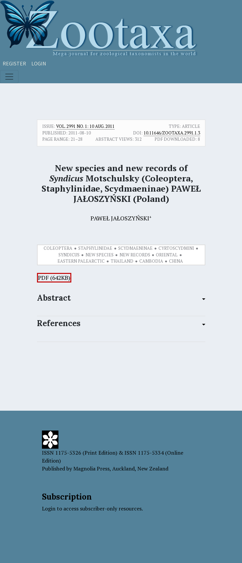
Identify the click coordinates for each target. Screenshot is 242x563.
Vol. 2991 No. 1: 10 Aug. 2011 (85, 126)
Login (38, 63)
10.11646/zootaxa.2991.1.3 (172, 133)
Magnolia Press (91, 468)
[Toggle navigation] (9, 76)
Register (14, 63)
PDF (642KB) (54, 278)
